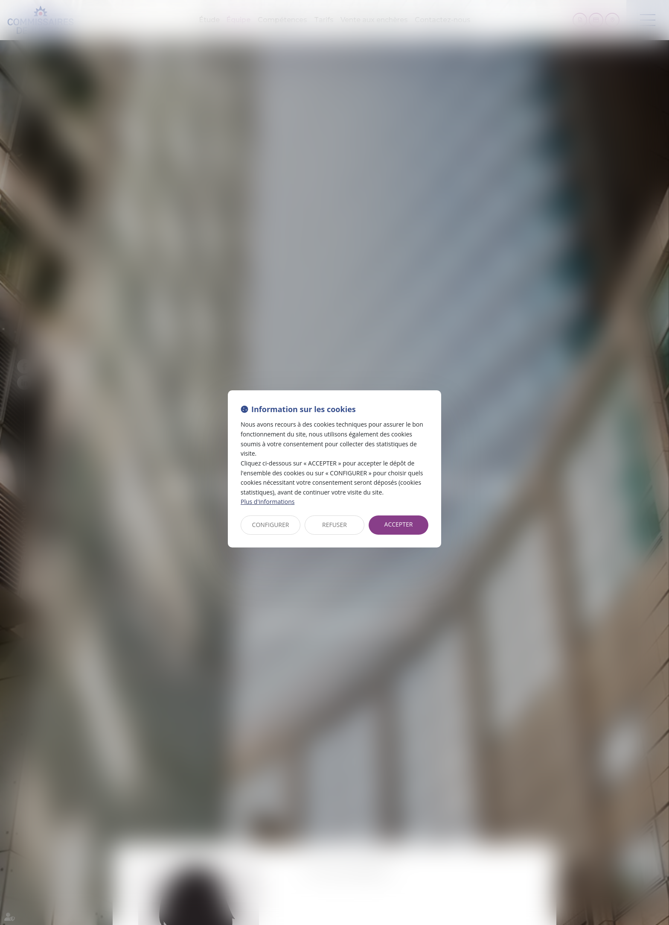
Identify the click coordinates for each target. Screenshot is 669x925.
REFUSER (334, 525)
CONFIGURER (270, 525)
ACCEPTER (398, 524)
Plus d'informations (267, 502)
